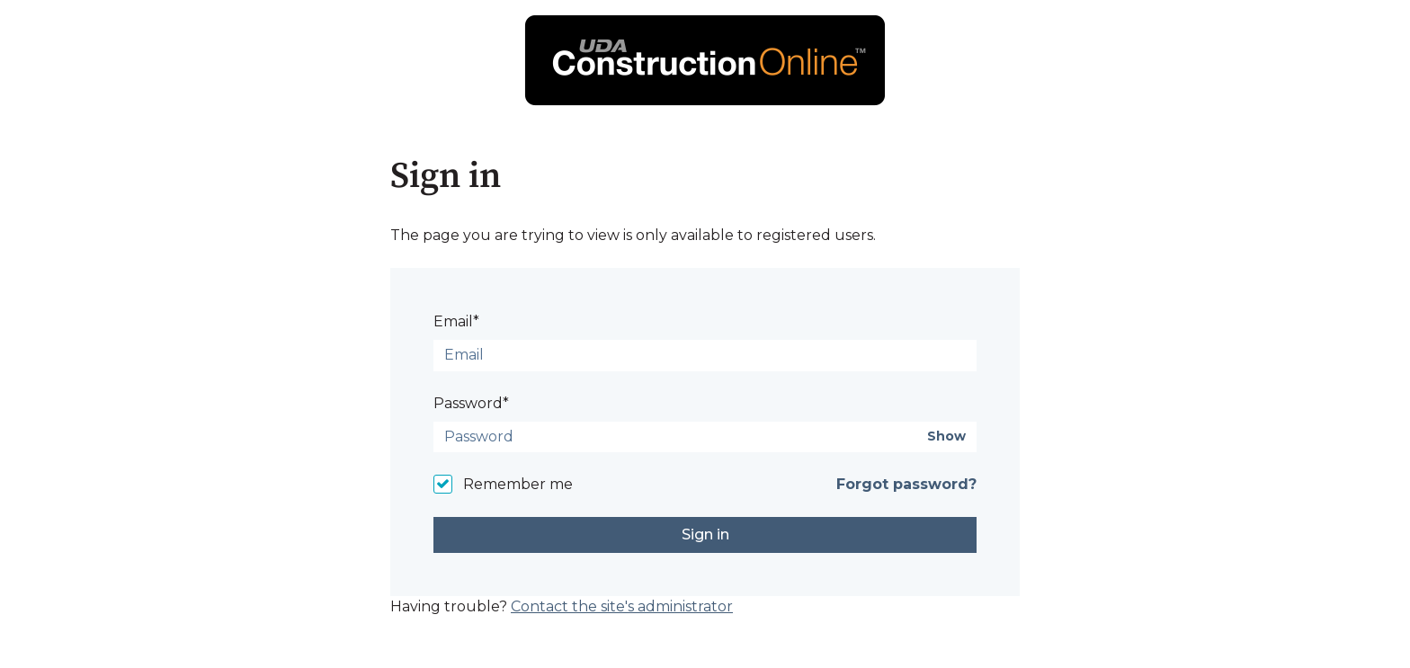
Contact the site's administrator (622, 606)
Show (946, 436)
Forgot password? (906, 484)
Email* (456, 321)
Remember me (518, 484)
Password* (471, 403)
